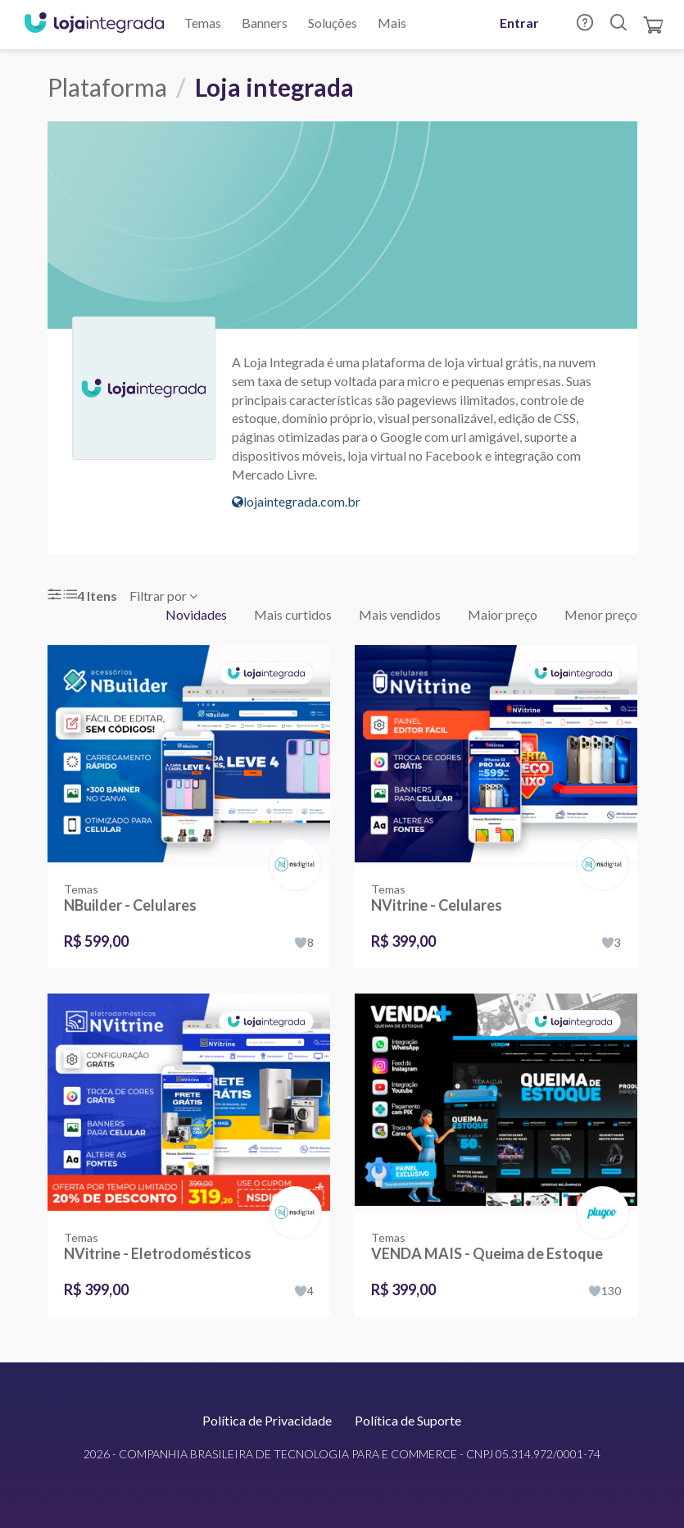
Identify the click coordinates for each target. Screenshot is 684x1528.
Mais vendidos (400, 614)
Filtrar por (163, 595)
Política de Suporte (408, 1420)
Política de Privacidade (267, 1420)
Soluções (332, 22)
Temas (202, 22)
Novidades (196, 614)
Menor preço (600, 614)
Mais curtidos (293, 614)
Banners (265, 22)
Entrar (519, 22)
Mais (392, 22)
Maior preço (502, 614)
